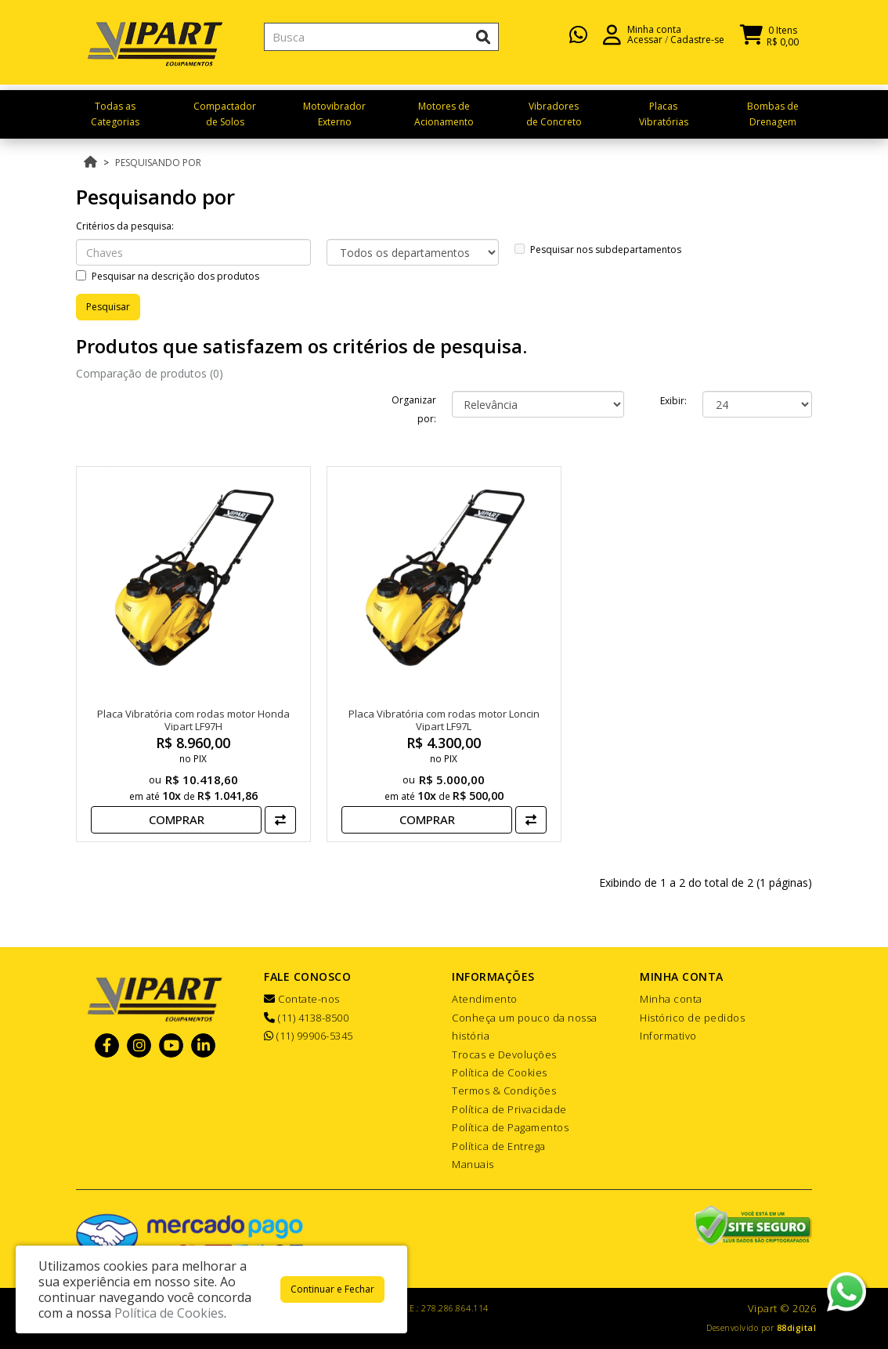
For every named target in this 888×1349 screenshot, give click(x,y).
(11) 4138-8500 (306, 1018)
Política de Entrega (499, 1146)
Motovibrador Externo (334, 113)
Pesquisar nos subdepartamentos (597, 249)
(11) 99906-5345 (308, 1036)
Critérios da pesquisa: (125, 226)
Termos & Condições (504, 1090)
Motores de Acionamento (444, 113)
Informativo (668, 1036)
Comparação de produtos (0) (149, 373)
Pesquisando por (158, 162)
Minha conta (671, 999)
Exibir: (673, 400)
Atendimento (485, 999)
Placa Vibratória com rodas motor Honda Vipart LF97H (193, 720)
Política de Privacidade (509, 1109)
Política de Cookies (499, 1072)
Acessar (644, 47)
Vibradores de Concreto (554, 113)
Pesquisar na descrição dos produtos (167, 276)
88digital (797, 1327)
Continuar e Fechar (332, 1289)
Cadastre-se (697, 47)
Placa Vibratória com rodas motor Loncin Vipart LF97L (444, 720)
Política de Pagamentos (510, 1127)
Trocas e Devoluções (504, 1054)
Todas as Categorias (115, 113)
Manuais (473, 1164)
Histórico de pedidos (692, 1018)
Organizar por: (414, 409)
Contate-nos (302, 999)
